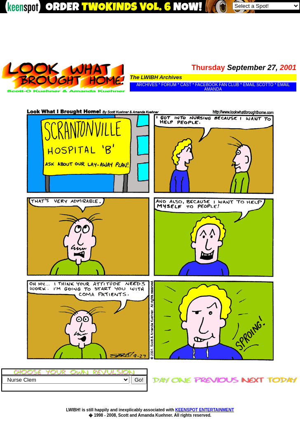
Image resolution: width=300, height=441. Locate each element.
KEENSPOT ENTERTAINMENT (204, 410)
